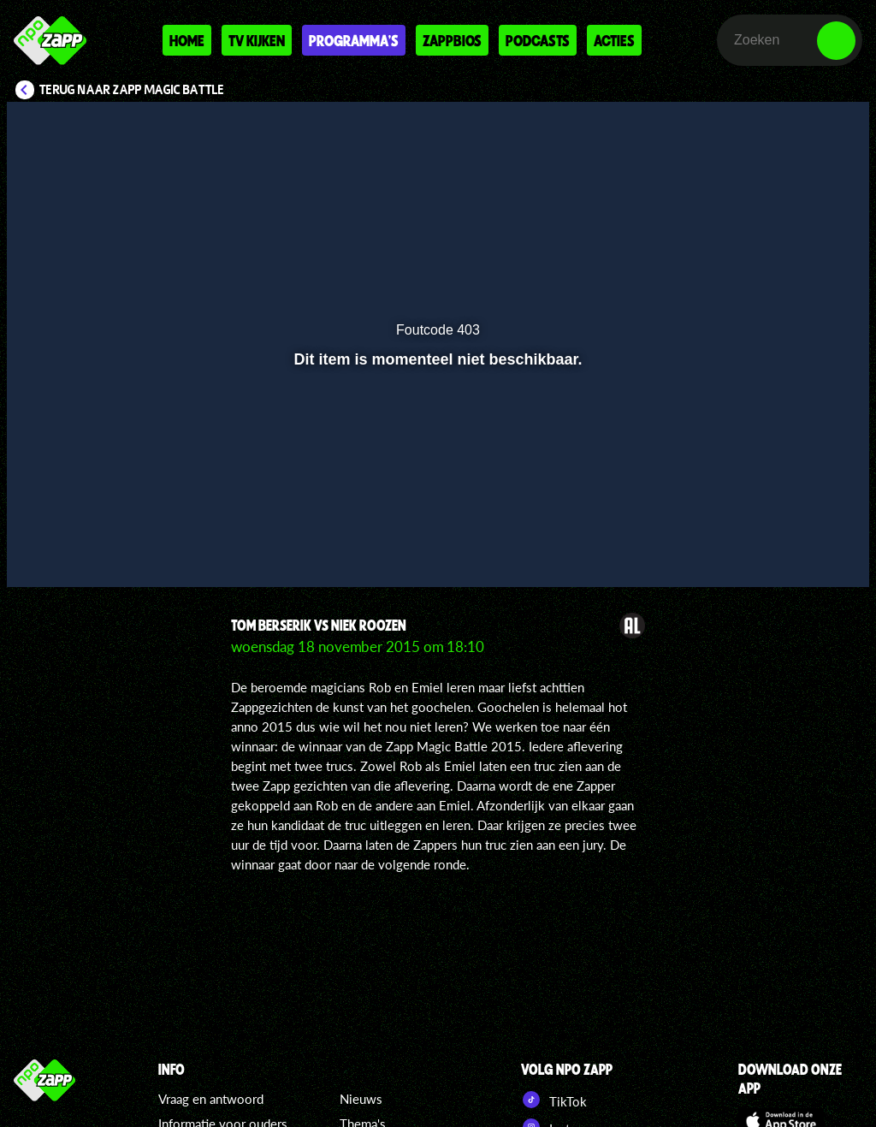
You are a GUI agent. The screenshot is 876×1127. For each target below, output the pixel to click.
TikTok (554, 1099)
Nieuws (361, 1098)
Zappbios (452, 40)
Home (186, 40)
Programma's (354, 40)
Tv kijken (256, 40)
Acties (614, 40)
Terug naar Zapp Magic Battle (132, 90)
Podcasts (538, 40)
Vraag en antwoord (210, 1098)
